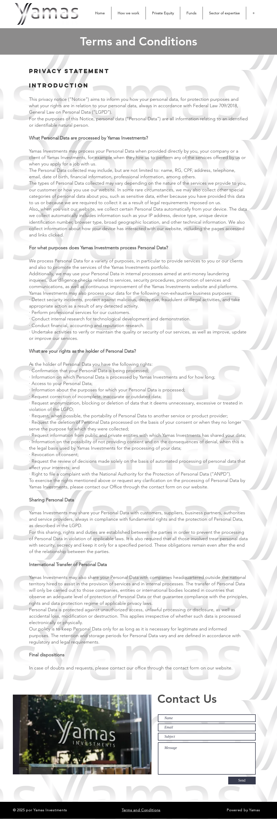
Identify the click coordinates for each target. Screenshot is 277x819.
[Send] (242, 780)
